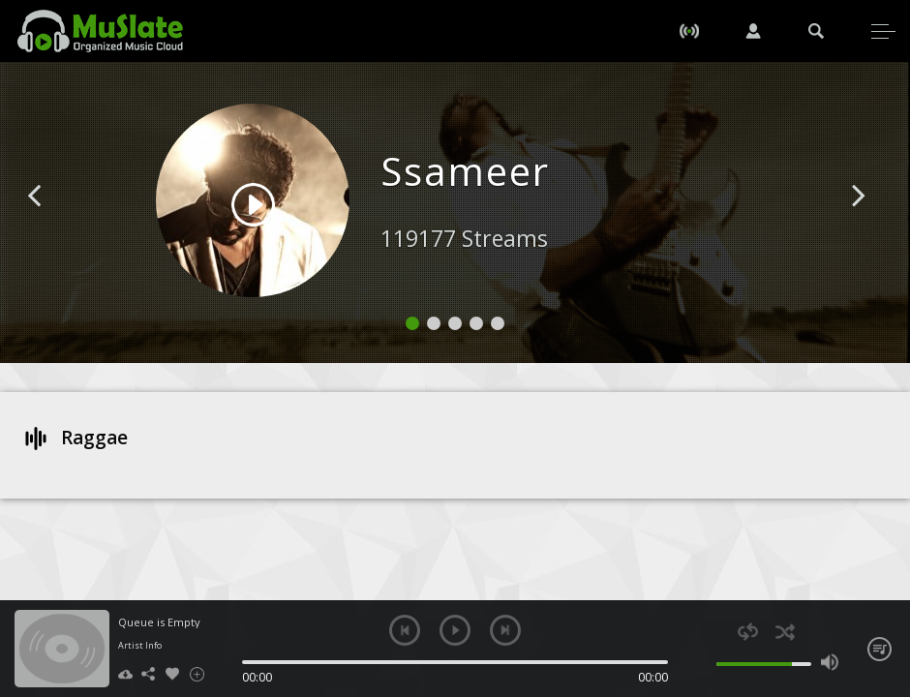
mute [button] (703, 662)
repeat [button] (748, 632)
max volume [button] (830, 662)
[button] (56, 225)
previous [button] (404, 630)
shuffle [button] (786, 632)
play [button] (455, 630)
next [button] (505, 630)
